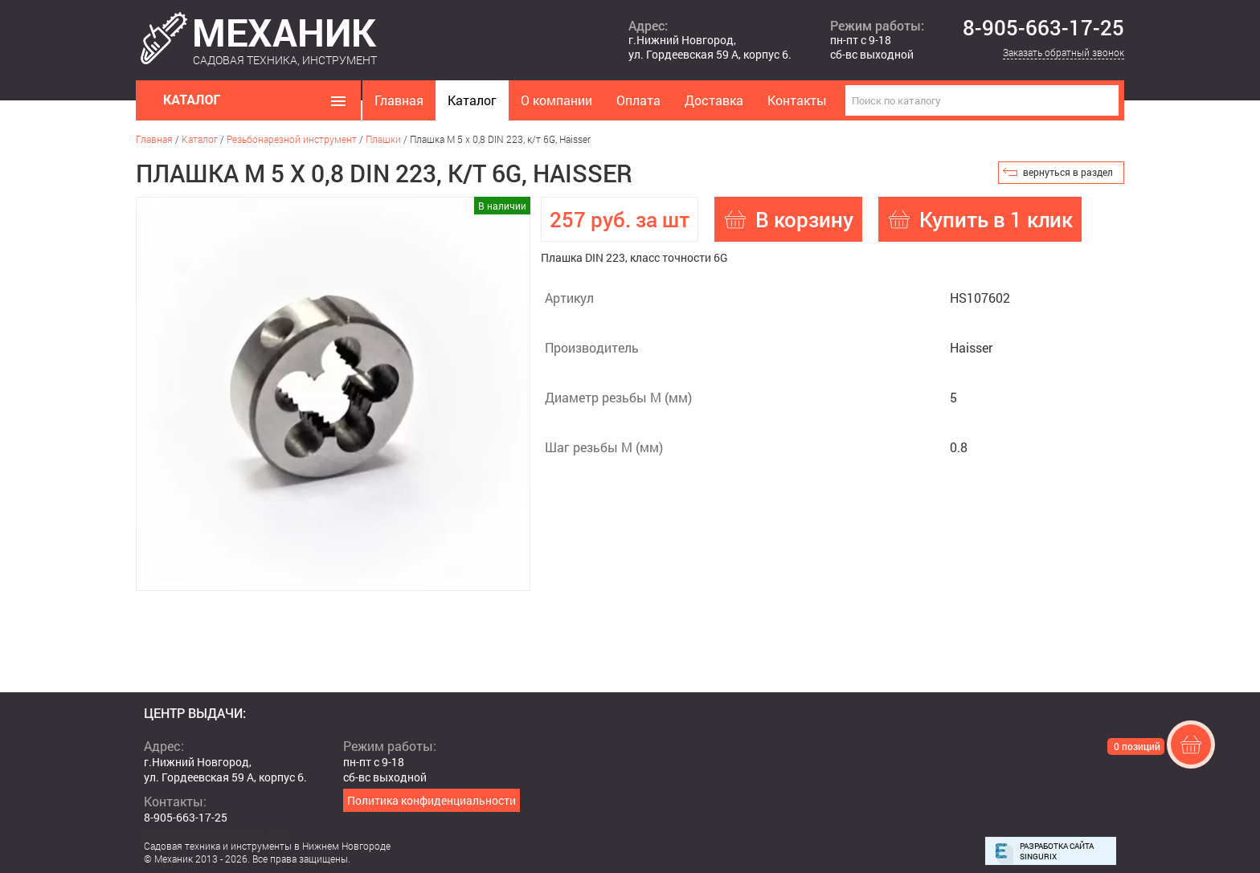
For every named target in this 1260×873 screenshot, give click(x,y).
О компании (556, 100)
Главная (398, 100)
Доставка (714, 100)
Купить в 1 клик (996, 219)
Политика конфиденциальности (431, 800)
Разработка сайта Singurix (1057, 851)
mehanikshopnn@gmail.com (216, 832)
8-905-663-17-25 (1043, 28)
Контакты (797, 100)
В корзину (804, 219)
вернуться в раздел (1068, 171)
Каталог (472, 100)
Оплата (638, 100)
